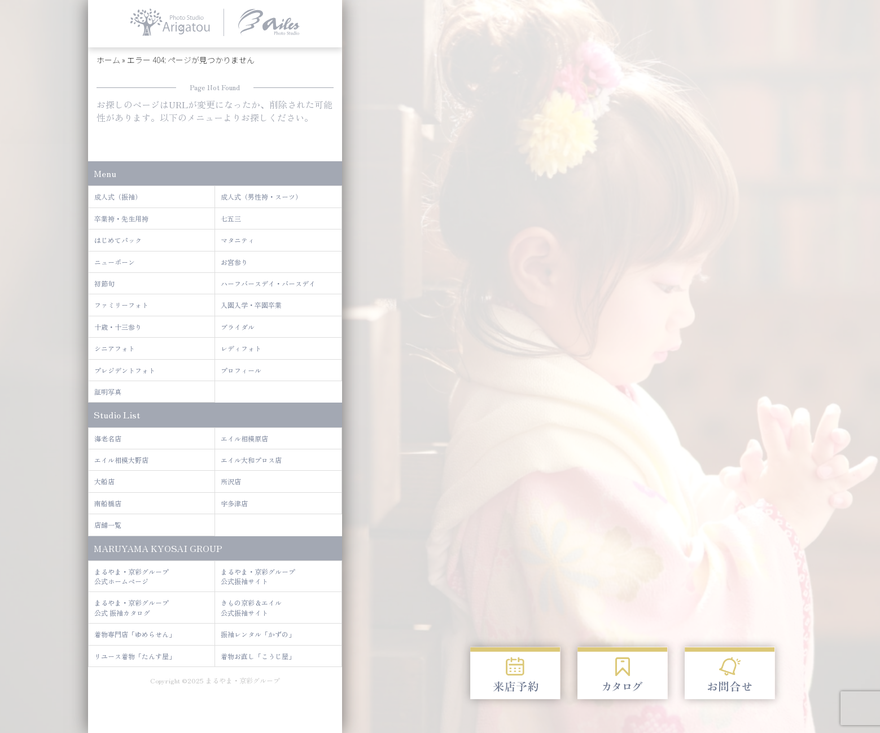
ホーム (108, 59)
